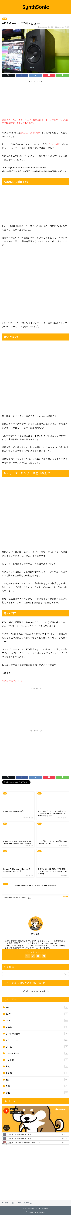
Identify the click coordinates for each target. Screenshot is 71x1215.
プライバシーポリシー (30, 1208)
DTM (37, 1020)
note (38, 948)
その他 (37, 1027)
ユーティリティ (37, 1053)
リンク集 (37, 1060)
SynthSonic (35, 7)
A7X (57, 144)
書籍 (37, 1066)
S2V (51, 144)
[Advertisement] (21, 100)
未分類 (37, 1073)
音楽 (37, 1086)
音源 (37, 1092)
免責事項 (45, 1208)
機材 (4, 18)
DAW (37, 1014)
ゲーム (37, 1046)
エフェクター (37, 1040)
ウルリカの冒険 (37, 1033)
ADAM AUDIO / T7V (12, 681)
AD (37, 1007)
